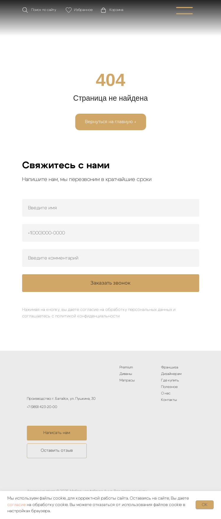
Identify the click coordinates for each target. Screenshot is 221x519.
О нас (166, 393)
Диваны (125, 374)
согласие (16, 505)
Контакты (169, 400)
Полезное (169, 387)
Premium (126, 367)
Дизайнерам (171, 374)
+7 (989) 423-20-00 (42, 407)
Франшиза (169, 367)
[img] (110, 28)
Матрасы (127, 380)
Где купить (170, 380)
